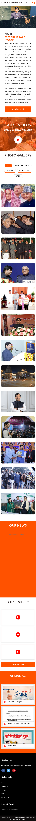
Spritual (10, 171)
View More (18, 664)
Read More (18, 109)
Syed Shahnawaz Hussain (22, 817)
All (8, 165)
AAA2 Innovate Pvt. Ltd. (19, 819)
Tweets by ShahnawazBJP (18, 534)
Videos (3, 794)
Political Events (22, 165)
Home (3, 783)
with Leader (24, 171)
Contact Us (5, 797)
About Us (4, 786)
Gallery (4, 790)
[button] (2, 17)
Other (18, 176)
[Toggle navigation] (33, 3)
